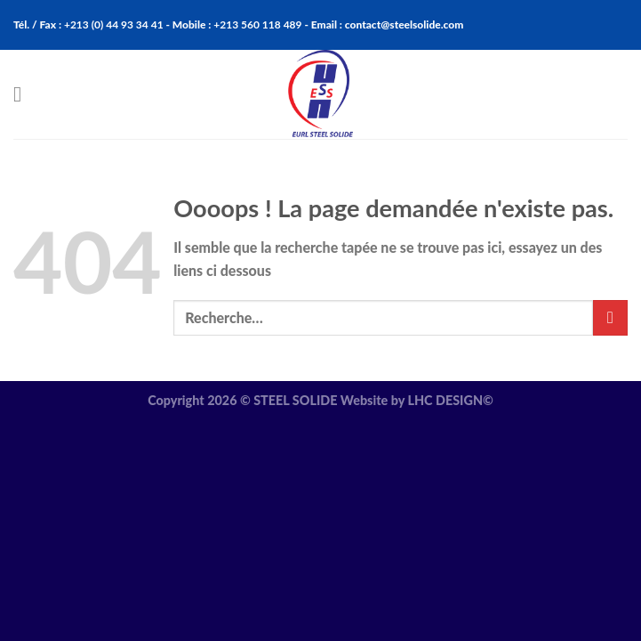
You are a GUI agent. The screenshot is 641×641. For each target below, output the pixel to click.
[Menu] (24, 94)
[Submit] (610, 317)
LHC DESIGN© (450, 400)
